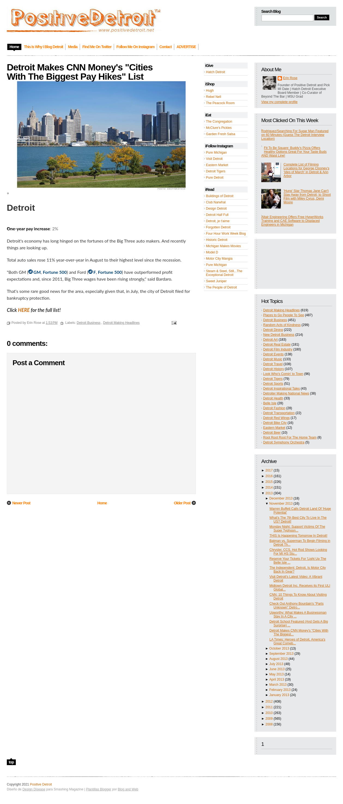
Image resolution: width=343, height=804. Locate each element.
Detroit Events (273, 354)
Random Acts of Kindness (281, 325)
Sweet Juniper (216, 281)
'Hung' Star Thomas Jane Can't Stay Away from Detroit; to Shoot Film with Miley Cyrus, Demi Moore (307, 196)
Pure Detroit (214, 177)
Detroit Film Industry (277, 349)
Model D (212, 252)
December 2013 (281, 498)
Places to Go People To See (283, 315)
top (11, 762)
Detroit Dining (273, 330)
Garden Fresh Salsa (220, 134)
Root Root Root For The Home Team (290, 437)
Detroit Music (272, 359)
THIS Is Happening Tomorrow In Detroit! (298, 536)
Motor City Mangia (219, 258)
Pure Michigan (216, 152)
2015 (269, 482)
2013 (269, 493)
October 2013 (279, 648)
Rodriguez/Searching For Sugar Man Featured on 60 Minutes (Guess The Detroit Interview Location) (295, 135)
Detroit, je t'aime (217, 221)
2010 (269, 713)
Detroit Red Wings (276, 418)
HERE (24, 310)
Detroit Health (273, 398)
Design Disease (33, 789)
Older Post (182, 503)
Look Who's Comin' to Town (283, 374)
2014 (269, 487)
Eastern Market (217, 165)
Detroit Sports (273, 384)
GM (37, 272)
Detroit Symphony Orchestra (283, 442)
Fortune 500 (55, 272)
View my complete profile (279, 102)
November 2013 (281, 503)
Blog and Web (128, 789)
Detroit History (273, 369)
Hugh (210, 90)
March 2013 (278, 685)
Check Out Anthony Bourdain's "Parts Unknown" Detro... (296, 605)
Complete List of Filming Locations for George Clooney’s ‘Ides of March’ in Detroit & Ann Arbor (306, 170)
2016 (269, 476)
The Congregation (219, 121)
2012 (269, 701)
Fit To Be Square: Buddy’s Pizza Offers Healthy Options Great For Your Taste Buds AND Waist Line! (294, 151)
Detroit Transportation (279, 413)
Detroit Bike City (275, 423)
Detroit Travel (273, 364)
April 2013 (276, 679)
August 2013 (278, 659)
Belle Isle (270, 403)
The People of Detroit (221, 287)
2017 (269, 470)
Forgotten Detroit (218, 227)
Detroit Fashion (274, 408)
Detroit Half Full (217, 215)
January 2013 (279, 695)
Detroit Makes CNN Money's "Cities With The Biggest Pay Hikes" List (80, 72)
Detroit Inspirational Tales (281, 388)
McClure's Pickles (219, 128)
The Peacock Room (220, 103)
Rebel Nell (213, 97)
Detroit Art (270, 340)
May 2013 (276, 674)
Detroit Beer (272, 432)
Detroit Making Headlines (281, 310)
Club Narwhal (216, 202)
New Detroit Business (279, 335)
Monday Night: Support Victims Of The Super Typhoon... (297, 528)
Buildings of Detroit (219, 196)
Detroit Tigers (215, 171)
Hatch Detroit (215, 72)
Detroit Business (275, 320)
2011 (269, 707)
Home (102, 503)
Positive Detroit (41, 784)
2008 (269, 724)
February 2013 (280, 690)
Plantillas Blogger (98, 789)
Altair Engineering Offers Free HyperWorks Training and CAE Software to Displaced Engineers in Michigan (292, 220)
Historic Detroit (216, 240)
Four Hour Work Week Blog (226, 233)
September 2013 (281, 654)
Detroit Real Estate (277, 344)
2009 (269, 719)
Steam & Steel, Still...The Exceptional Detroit (224, 273)
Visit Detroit (214, 159)
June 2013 (277, 669)
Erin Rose (290, 78)
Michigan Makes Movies (223, 246)
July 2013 (276, 664)
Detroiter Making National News (286, 393)
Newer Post (21, 503)
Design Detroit (216, 208)
